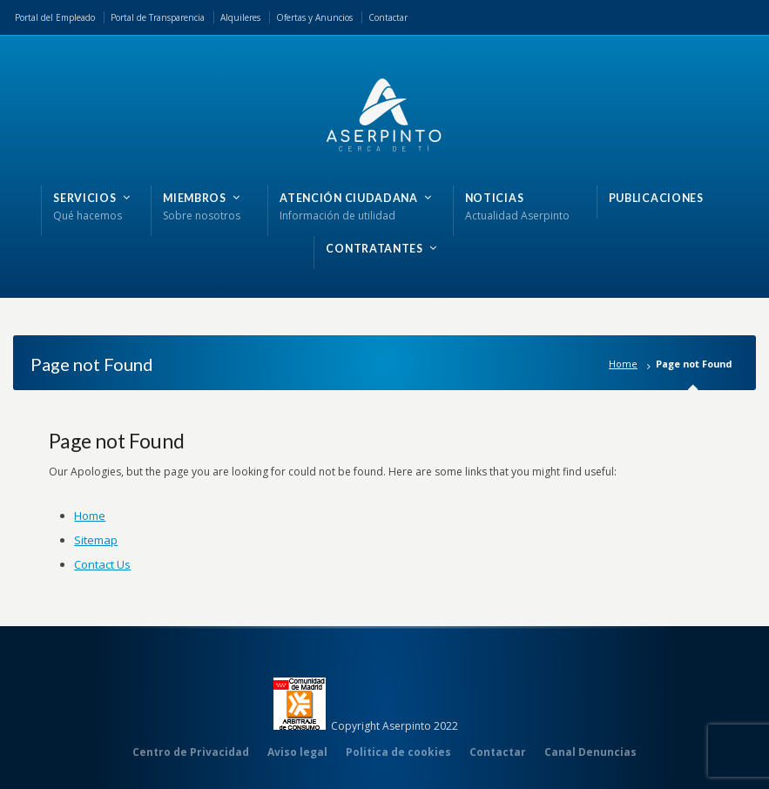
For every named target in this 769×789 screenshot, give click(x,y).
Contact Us (102, 564)
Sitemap (96, 540)
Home (623, 363)
